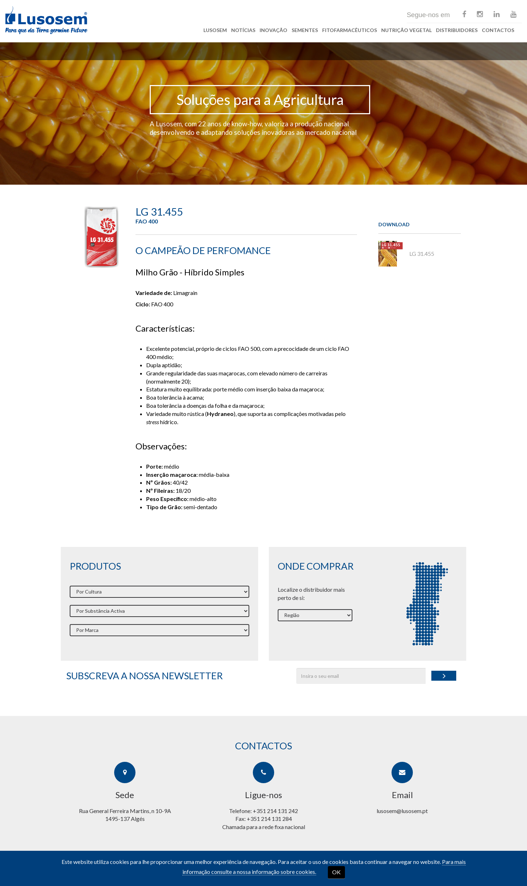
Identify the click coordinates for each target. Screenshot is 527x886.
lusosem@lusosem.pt (402, 810)
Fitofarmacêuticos (349, 30)
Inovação (273, 30)
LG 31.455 (406, 254)
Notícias (243, 30)
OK (336, 872)
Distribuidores (457, 30)
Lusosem (215, 30)
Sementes (305, 30)
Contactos (498, 30)
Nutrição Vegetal (406, 30)
